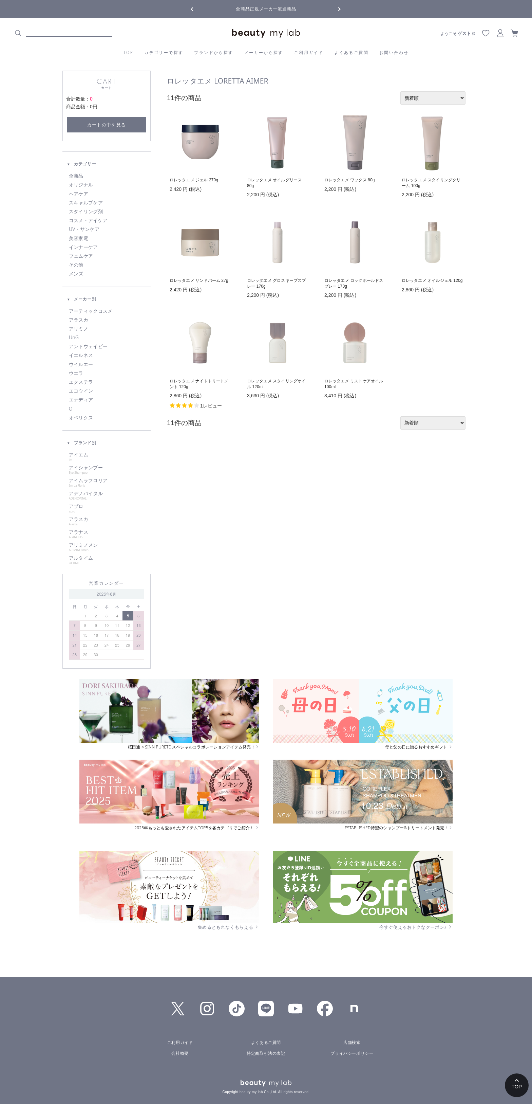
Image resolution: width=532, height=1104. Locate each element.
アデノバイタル (106, 495)
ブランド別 (81, 443)
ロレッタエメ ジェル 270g (194, 180)
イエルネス (81, 355)
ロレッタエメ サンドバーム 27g (199, 280)
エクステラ (81, 382)
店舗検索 (351, 1042)
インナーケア (83, 247)
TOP (129, 52)
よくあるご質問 (351, 52)
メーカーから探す (263, 52)
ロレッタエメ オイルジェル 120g (432, 280)
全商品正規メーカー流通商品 (266, 9)
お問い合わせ (393, 52)
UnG (74, 337)
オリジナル (81, 185)
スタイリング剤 (86, 212)
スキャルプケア (86, 203)
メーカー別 (81, 299)
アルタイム (106, 560)
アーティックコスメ (91, 311)
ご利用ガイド (308, 52)
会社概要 (179, 1053)
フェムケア (81, 256)
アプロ (106, 508)
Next (333, 8)
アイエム (106, 457)
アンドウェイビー (88, 346)
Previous (198, 8)
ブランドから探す (213, 52)
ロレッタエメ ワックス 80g (349, 180)
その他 (76, 265)
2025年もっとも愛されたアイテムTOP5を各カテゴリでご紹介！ (196, 828)
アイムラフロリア (106, 482)
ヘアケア (78, 194)
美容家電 (78, 238)
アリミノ (78, 329)
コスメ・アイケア (88, 220)
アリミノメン (106, 547)
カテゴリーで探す (163, 52)
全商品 (76, 176)
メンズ (76, 274)
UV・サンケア (84, 229)
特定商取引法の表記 (266, 1053)
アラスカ (78, 320)
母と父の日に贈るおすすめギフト (419, 747)
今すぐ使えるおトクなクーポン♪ (416, 927)
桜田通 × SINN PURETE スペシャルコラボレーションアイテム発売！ (193, 747)
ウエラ (76, 373)
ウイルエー (81, 364)
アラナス (106, 534)
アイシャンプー (106, 470)
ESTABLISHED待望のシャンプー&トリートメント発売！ (399, 828)
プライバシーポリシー (351, 1053)
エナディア (81, 400)
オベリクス (81, 418)
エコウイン (81, 391)
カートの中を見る (106, 125)
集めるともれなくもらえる (229, 927)
